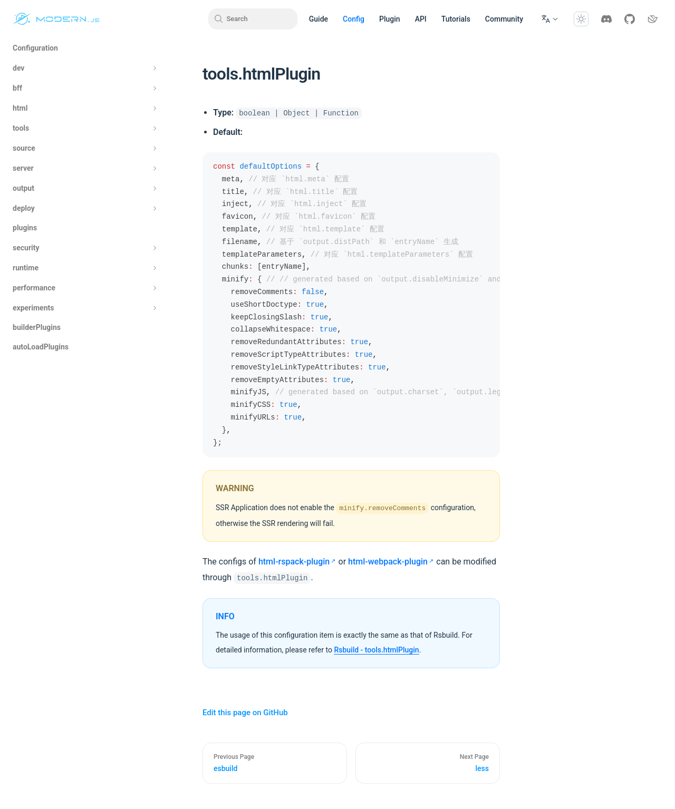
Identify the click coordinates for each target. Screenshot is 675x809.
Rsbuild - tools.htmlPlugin (376, 650)
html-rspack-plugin (294, 562)
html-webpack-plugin (388, 562)
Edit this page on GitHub (245, 712)
